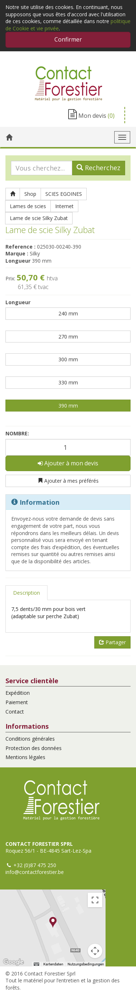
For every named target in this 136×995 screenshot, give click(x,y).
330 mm (68, 382)
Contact (14, 711)
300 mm (68, 359)
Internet (64, 206)
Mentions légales (25, 757)
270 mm (68, 336)
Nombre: (17, 433)
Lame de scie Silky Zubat (39, 218)
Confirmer (68, 39)
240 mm (68, 313)
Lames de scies (28, 206)
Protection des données (33, 748)
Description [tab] (26, 592)
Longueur (17, 302)
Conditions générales (30, 738)
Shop (30, 193)
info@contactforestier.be (34, 872)
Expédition (17, 692)
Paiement (16, 702)
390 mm (68, 405)
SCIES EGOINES (63, 193)
